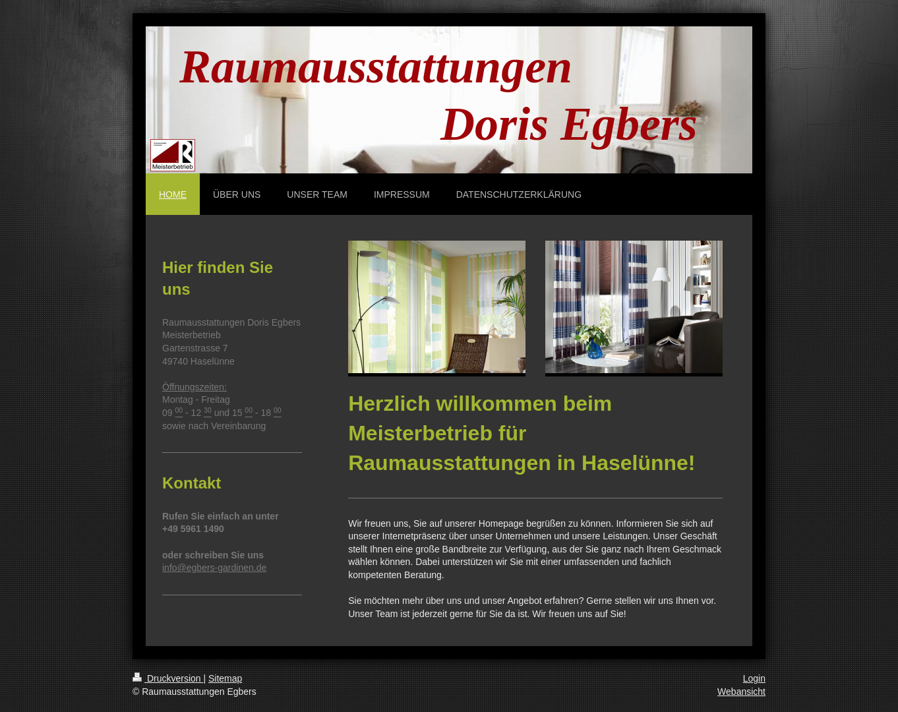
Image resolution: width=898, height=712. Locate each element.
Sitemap (225, 678)
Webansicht (741, 691)
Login (754, 678)
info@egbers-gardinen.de (214, 567)
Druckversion (168, 678)
